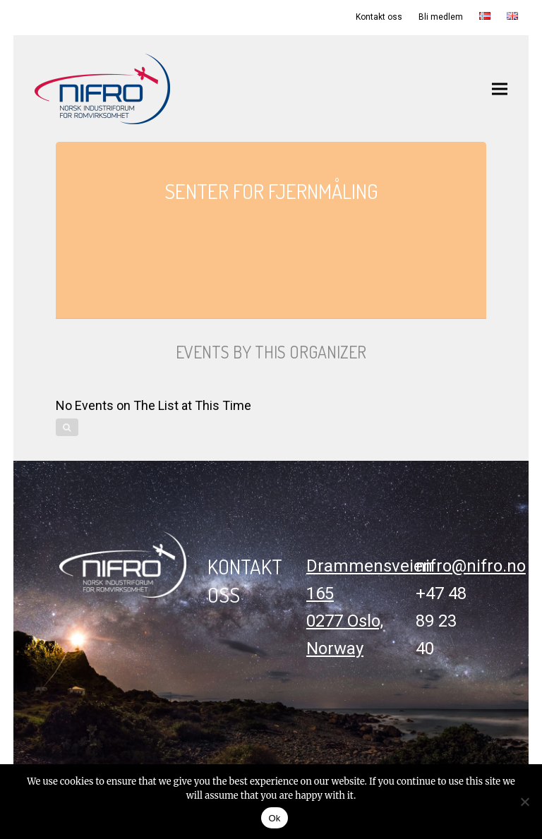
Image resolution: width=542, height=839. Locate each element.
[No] (524, 802)
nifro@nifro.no (471, 566)
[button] (499, 89)
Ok (274, 818)
